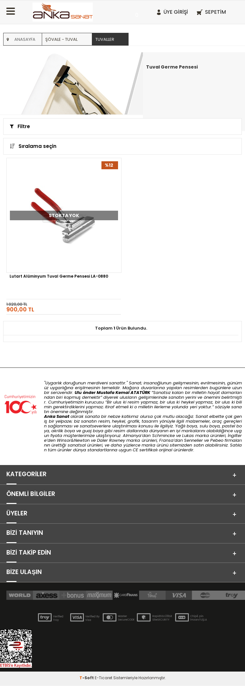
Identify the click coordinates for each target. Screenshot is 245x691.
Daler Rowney (111, 440)
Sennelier (193, 440)
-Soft (87, 683)
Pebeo (216, 440)
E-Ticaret (103, 683)
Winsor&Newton (73, 440)
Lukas (188, 436)
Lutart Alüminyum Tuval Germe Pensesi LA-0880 (59, 276)
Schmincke (163, 436)
